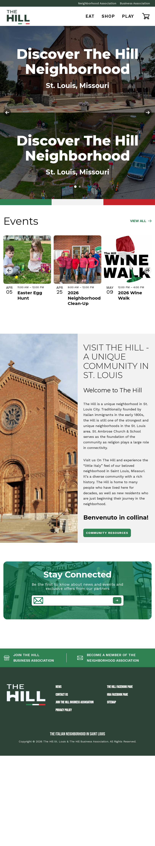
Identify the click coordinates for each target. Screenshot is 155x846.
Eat (90, 16)
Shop (108, 16)
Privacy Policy (64, 710)
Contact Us (62, 695)
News (58, 687)
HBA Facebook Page (117, 695)
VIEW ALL (141, 221)
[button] (75, 187)
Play (128, 16)
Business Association (135, 3)
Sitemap (111, 702)
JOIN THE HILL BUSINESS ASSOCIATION (75, 702)
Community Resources (107, 533)
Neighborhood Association (97, 3)
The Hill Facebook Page (120, 687)
